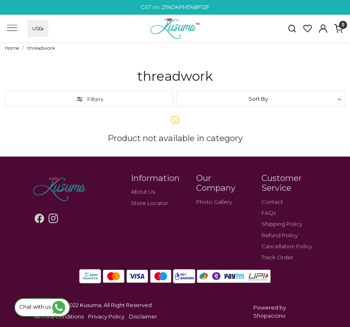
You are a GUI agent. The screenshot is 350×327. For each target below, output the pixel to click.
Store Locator (149, 211)
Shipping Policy (281, 232)
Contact (272, 209)
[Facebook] (39, 220)
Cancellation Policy (286, 254)
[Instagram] (53, 220)
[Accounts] (323, 28)
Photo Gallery (214, 209)
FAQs (268, 221)
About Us (143, 200)
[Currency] (38, 28)
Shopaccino (269, 315)
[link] (292, 28)
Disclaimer (143, 316)
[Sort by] (261, 99)
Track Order (277, 265)
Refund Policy (279, 243)
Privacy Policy (106, 316)
